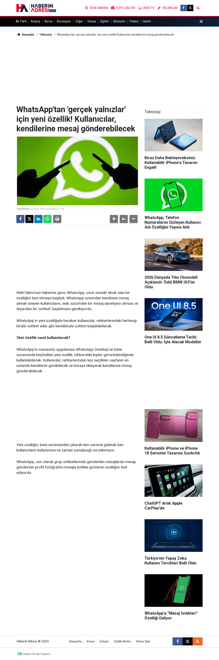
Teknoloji (45, 34)
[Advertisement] (109, 71)
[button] (114, 219)
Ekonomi (119, 21)
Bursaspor (64, 21)
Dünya (91, 21)
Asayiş (35, 21)
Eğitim (104, 21)
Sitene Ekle (143, 641)
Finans (134, 21)
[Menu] (201, 21)
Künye (91, 641)
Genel (147, 21)
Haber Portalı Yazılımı (36, 654)
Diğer (79, 21)
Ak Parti (21, 21)
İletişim (104, 641)
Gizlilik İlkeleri (122, 641)
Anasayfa (25, 34)
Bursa (48, 21)
